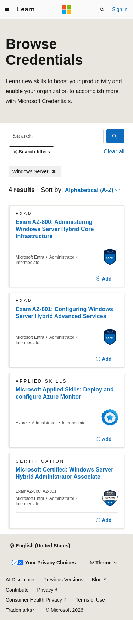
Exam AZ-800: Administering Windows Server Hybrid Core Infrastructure (55, 229)
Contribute (17, 590)
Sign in (119, 9)
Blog (97, 579)
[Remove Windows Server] (35, 171)
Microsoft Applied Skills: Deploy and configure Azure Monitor (65, 393)
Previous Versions (63, 579)
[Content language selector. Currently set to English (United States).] (40, 546)
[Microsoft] (66, 9)
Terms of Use (90, 600)
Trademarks (19, 610)
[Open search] (102, 9)
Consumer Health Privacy (34, 600)
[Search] (56, 136)
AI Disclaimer (20, 579)
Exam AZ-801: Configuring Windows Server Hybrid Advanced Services (64, 312)
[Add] (104, 279)
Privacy (45, 590)
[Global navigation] (7, 9)
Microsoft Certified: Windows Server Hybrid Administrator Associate (64, 473)
